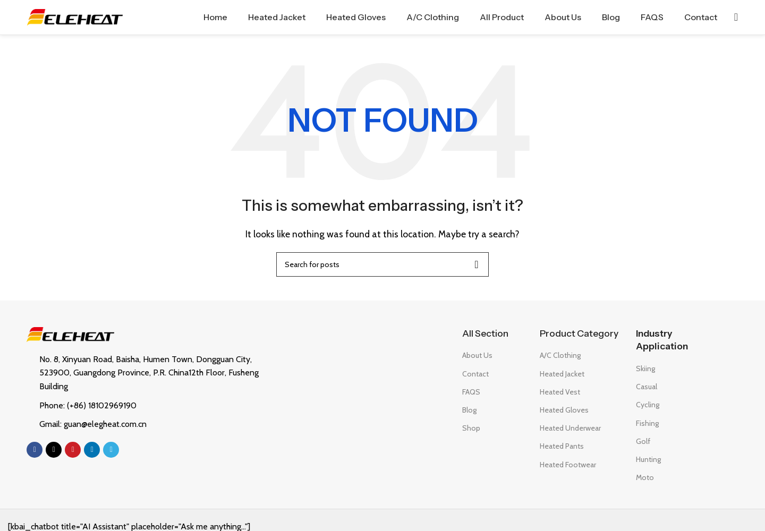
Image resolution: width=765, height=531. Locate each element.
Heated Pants (562, 446)
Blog (469, 410)
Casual (646, 386)
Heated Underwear (570, 428)
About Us (477, 356)
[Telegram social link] (111, 450)
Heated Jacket (562, 374)
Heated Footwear (568, 464)
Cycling (647, 405)
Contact (475, 374)
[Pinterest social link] (73, 450)
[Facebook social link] (34, 450)
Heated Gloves (564, 410)
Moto (645, 477)
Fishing (647, 423)
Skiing (645, 368)
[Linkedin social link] (92, 450)
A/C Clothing (560, 356)
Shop (471, 428)
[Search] (736, 17)
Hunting (648, 459)
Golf (643, 441)
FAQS (471, 392)
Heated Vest (560, 392)
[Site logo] (75, 16)
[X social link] (54, 450)
